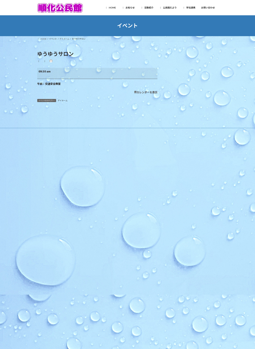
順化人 (106, 244)
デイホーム (62, 100)
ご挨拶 (106, 176)
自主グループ (108, 239)
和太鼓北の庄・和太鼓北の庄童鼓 (119, 261)
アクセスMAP (109, 188)
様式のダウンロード (112, 193)
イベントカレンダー (112, 227)
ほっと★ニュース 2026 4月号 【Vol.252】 (183, 187)
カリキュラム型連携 (112, 312)
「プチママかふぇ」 (173, 203)
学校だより (108, 318)
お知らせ (106, 199)
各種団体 (107, 273)
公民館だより (108, 295)
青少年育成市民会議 (113, 284)
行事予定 (107, 205)
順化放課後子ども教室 (114, 290)
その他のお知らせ (111, 222)
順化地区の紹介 (110, 171)
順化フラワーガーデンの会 (116, 250)
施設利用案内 (109, 182)
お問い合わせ (107, 324)
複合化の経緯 (109, 307)
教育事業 (107, 210)
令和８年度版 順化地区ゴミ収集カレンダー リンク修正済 (189, 169)
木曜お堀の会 (111, 256)
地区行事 (107, 216)
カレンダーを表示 (147, 92)
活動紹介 (106, 233)
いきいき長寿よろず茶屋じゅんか (119, 267)
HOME (105, 165)
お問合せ (108, 335)
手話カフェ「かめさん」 (174, 195)
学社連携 (106, 301)
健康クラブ (110, 278)
